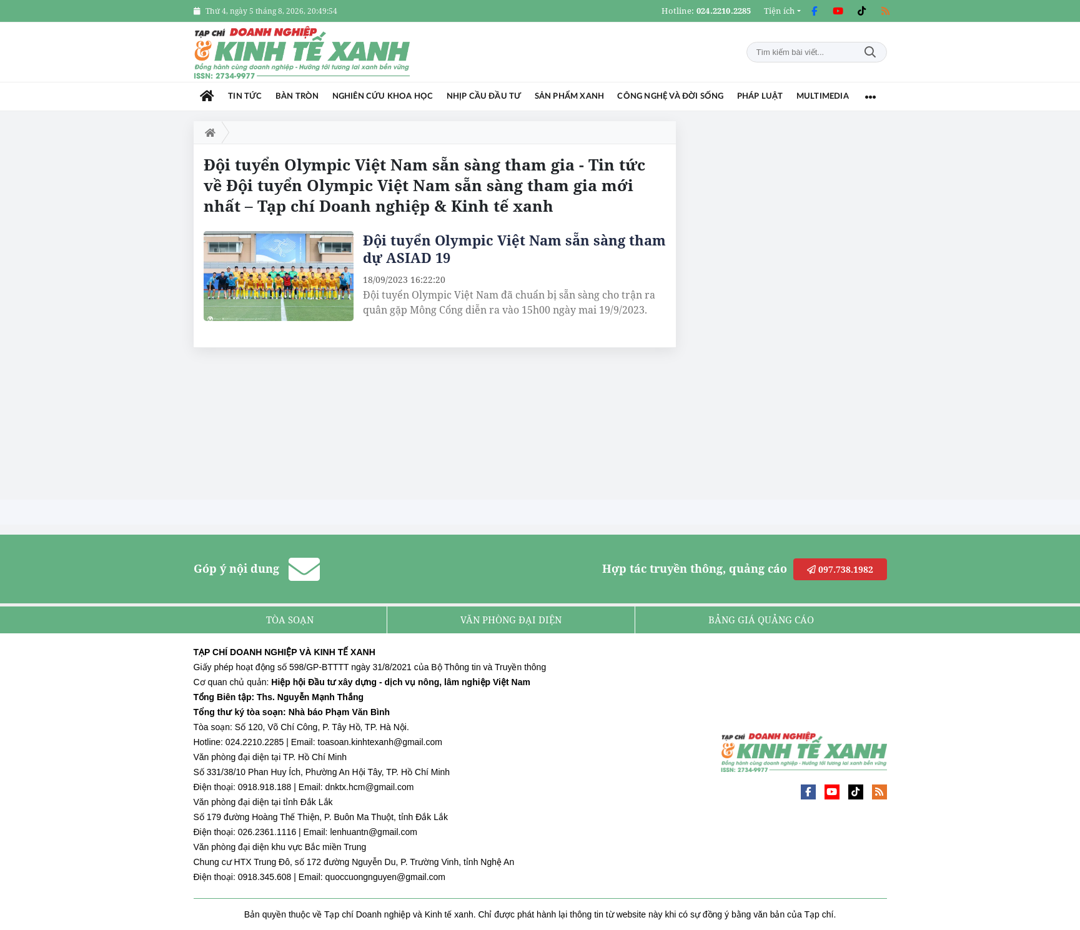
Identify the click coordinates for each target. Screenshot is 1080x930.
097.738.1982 (840, 569)
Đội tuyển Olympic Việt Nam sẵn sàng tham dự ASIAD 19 (514, 248)
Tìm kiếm (870, 52)
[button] (782, 11)
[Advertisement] (793, 308)
